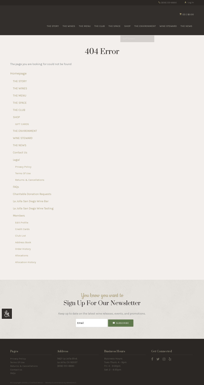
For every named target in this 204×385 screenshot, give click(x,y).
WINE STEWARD (168, 26)
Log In (189, 2)
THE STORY (53, 26)
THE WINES (69, 26)
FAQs (16, 187)
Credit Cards (22, 229)
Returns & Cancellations (29, 179)
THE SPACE (114, 26)
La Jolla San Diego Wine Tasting (33, 208)
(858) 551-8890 (167, 2)
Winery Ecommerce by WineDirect (60, 381)
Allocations (21, 255)
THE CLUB (99, 26)
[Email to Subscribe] (92, 322)
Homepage (18, 73)
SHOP (127, 26)
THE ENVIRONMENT (145, 26)
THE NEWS (186, 26)
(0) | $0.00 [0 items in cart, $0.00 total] (186, 14)
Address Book (23, 242)
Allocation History (25, 262)
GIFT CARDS (22, 124)
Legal (16, 160)
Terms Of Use (23, 173)
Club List (20, 235)
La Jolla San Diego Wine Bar (30, 201)
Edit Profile (21, 222)
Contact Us (20, 152)
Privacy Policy (23, 166)
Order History (23, 248)
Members (19, 215)
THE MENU (85, 26)
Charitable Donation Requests (32, 194)
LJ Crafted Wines (21, 19)
